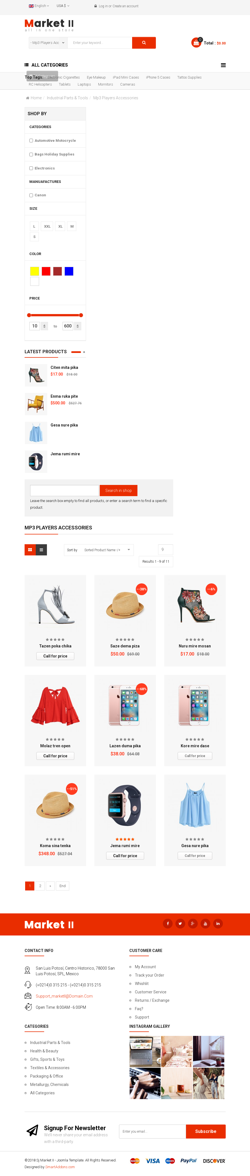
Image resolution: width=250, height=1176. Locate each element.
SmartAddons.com (60, 1167)
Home (36, 98)
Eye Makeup (96, 77)
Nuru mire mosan (195, 646)
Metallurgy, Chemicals (49, 1084)
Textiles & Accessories (50, 1068)
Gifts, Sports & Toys (47, 1059)
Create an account (126, 6)
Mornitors (105, 84)
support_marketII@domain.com (64, 996)
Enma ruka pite (64, 396)
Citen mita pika (64, 367)
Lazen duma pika (125, 746)
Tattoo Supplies (189, 77)
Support (142, 1017)
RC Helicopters (40, 84)
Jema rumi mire (65, 454)
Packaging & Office (46, 1076)
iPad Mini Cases (126, 77)
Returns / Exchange (152, 1000)
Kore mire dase (195, 746)
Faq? (139, 1009)
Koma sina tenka (55, 845)
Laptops (84, 84)
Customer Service (150, 992)
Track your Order (149, 975)
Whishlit (142, 983)
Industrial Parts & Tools (67, 98)
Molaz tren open (55, 746)
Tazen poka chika (55, 646)
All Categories (42, 1093)
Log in (103, 6)
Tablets (65, 84)
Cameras (127, 84)
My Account (145, 967)
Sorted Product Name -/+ (102, 550)
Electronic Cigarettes (63, 77)
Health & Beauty (44, 1051)
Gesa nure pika (64, 425)
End (62, 886)
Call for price (55, 656)
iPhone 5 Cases (158, 77)
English (39, 6)
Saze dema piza (125, 646)
